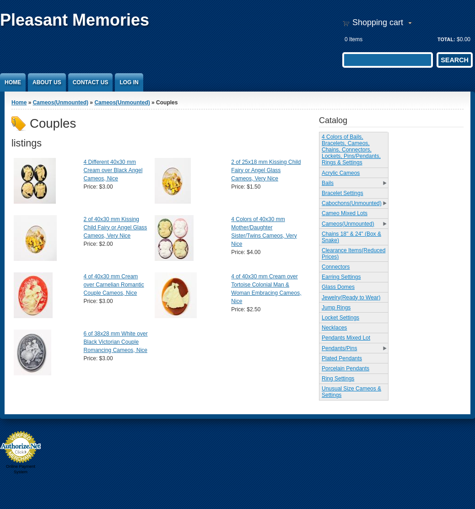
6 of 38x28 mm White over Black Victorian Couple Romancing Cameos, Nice (116, 341)
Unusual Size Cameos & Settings (351, 391)
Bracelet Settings (342, 193)
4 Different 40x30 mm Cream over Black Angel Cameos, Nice (113, 170)
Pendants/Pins (339, 348)
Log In (128, 82)
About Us (46, 82)
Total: (446, 39)
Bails (328, 183)
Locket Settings (340, 317)
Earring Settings (341, 277)
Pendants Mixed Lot (346, 338)
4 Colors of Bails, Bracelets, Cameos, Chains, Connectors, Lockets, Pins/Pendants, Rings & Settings (351, 150)
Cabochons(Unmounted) (352, 203)
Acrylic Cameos (341, 173)
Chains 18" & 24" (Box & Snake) (351, 237)
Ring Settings (338, 378)
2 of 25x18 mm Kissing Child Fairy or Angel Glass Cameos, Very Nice (266, 170)
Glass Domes (338, 287)
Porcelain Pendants (345, 368)
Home (13, 82)
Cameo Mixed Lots (344, 213)
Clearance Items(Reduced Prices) (353, 253)
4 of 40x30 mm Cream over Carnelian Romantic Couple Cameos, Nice (114, 284)
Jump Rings (336, 307)
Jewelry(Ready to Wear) (351, 297)
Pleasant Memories (74, 20)
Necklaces (334, 328)
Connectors (336, 267)
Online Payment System (20, 469)
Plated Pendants (342, 358)
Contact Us (90, 82)
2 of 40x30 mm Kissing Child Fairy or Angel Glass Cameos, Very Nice (115, 227)
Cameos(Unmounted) (60, 102)
